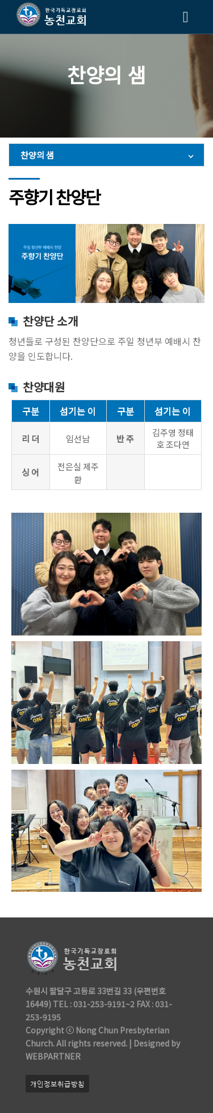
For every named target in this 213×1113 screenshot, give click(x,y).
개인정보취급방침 (57, 1083)
